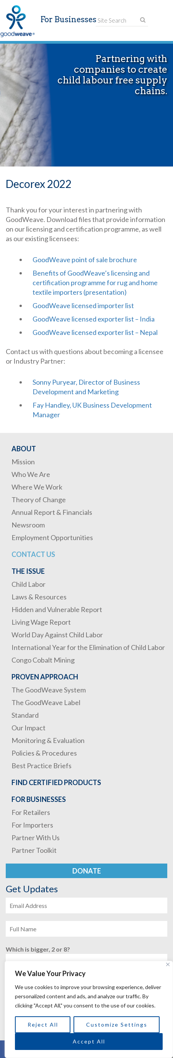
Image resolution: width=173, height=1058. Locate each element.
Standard (25, 715)
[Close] (168, 964)
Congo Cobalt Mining (43, 660)
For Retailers (30, 812)
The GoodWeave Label (45, 702)
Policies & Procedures (44, 753)
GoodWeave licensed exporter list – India (94, 319)
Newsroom (28, 525)
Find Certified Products (56, 782)
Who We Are (30, 474)
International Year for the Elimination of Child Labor (88, 647)
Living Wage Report (41, 622)
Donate (86, 871)
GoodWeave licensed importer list (83, 305)
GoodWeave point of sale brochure (85, 259)
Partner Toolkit (34, 850)
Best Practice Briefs (41, 765)
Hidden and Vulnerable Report (56, 609)
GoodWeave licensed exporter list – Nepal (95, 332)
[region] (89, 1009)
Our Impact (28, 727)
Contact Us (33, 554)
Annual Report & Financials (51, 512)
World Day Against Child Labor (57, 634)
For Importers (32, 825)
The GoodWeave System (48, 690)
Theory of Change (38, 499)
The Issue (28, 571)
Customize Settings (116, 1024)
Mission (23, 461)
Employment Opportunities (52, 537)
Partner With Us (35, 837)
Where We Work (36, 487)
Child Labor (28, 584)
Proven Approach (44, 677)
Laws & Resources (39, 597)
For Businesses (38, 799)
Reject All (43, 1024)
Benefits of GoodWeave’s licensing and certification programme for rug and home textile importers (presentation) (95, 282)
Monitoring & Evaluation (48, 740)
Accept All (89, 1041)
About (23, 448)
